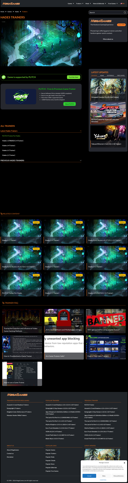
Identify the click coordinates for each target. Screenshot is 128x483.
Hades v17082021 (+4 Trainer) (12, 141)
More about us (108, 39)
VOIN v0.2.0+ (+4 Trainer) (54, 431)
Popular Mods (50, 457)
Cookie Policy (103, 480)
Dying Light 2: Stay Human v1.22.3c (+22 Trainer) (61, 408)
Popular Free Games (52, 471)
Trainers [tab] (94, 75)
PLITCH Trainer (89, 405)
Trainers (24, 11)
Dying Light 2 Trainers (14, 408)
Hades (17, 11)
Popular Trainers (51, 453)
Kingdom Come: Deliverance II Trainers (19, 412)
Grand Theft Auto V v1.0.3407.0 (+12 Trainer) (60, 435)
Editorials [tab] (110, 75)
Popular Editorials (51, 467)
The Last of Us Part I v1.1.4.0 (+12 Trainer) (59, 421)
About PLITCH (69, 104)
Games (9, 11)
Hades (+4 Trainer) (8, 145)
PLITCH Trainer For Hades (11, 136)
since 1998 (121, 25)
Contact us (10, 453)
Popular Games (50, 450)
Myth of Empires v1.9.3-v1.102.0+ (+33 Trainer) (60, 424)
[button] (124, 462)
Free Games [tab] (121, 75)
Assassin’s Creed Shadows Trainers (18, 405)
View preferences (118, 476)
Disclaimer (10, 457)
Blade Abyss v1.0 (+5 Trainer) (55, 438)
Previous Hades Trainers (12, 160)
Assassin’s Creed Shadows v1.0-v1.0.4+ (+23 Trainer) (62, 405)
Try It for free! (73, 77)
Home (2, 11)
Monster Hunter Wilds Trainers (17, 415)
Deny (103, 476)
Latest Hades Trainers (9, 131)
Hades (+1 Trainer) (8, 150)
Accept (89, 476)
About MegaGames (13, 450)
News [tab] (102, 75)
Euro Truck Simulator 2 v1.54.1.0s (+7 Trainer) (60, 428)
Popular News (50, 464)
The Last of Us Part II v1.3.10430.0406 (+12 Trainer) (62, 417)
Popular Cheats (50, 460)
